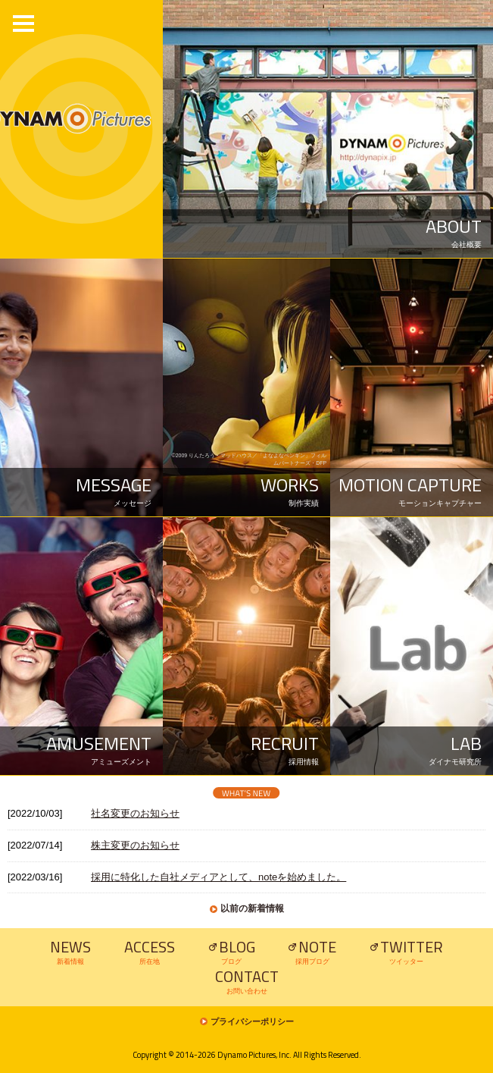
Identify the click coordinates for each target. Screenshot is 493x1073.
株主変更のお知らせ (135, 845)
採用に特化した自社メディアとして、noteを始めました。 (218, 877)
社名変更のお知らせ (135, 813)
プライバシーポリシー (252, 1022)
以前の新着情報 (252, 908)
